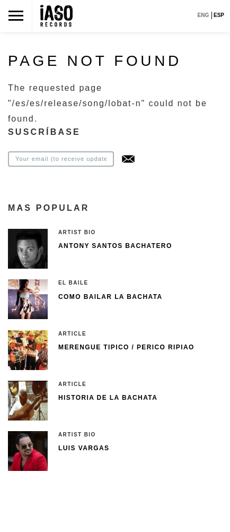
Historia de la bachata (107, 397)
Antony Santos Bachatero (115, 246)
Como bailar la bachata (110, 297)
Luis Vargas (84, 448)
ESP (219, 15)
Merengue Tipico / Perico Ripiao (126, 347)
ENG (203, 15)
